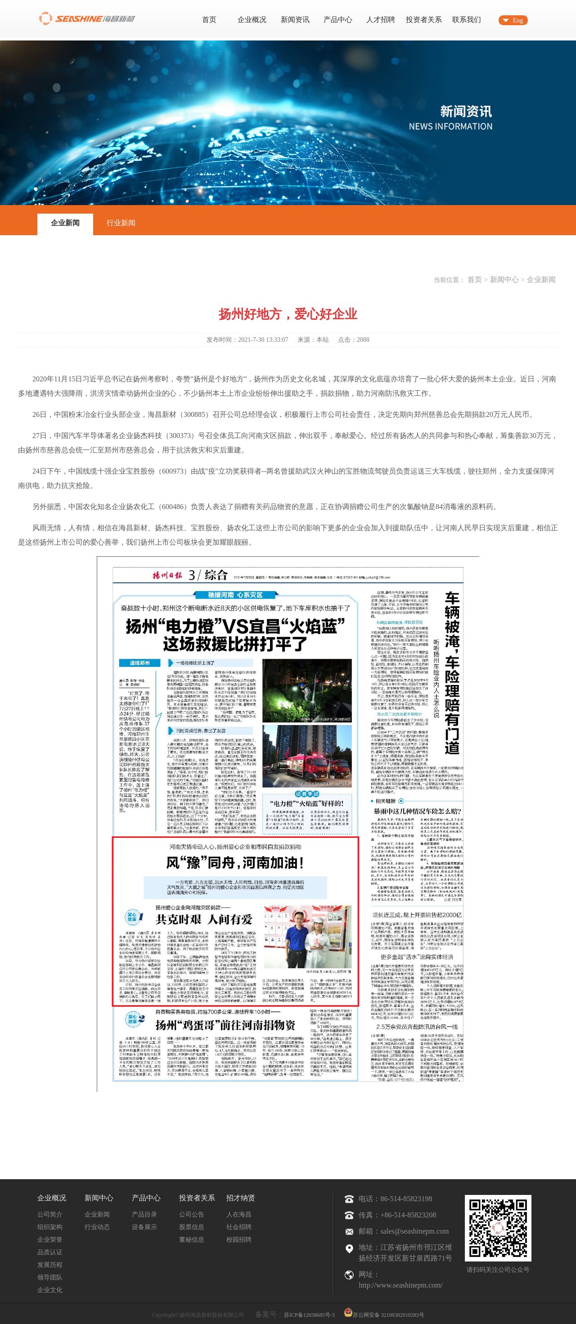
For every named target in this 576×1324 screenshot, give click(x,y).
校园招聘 (239, 1239)
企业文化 (50, 1290)
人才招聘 (380, 19)
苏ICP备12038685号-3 (309, 1315)
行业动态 (97, 1227)
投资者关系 (424, 19)
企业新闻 (65, 223)
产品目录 (144, 1214)
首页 (209, 19)
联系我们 (466, 19)
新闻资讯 (295, 19)
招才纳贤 (240, 1198)
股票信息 (191, 1227)
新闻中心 (504, 279)
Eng (518, 20)
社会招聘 (239, 1227)
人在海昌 (239, 1214)
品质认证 (50, 1252)
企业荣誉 (50, 1239)
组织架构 (50, 1227)
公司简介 (50, 1214)
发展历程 (50, 1264)
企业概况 (252, 19)
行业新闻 (121, 223)
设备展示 (144, 1227)
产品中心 (338, 19)
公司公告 (191, 1214)
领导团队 (50, 1277)
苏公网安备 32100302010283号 (384, 1312)
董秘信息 (191, 1239)
